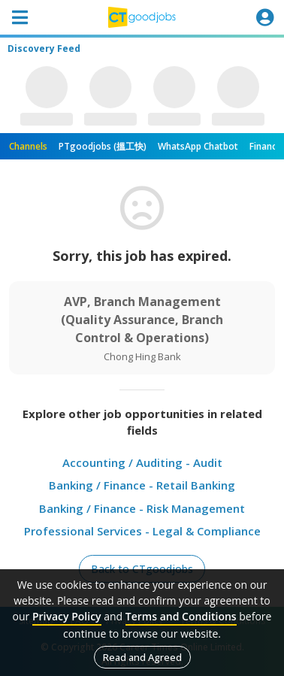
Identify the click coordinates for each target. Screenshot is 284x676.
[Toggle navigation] (19, 17)
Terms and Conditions (181, 616)
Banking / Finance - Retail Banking (142, 485)
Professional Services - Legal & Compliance (142, 530)
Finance (265, 146)
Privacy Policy (66, 616)
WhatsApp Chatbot (198, 146)
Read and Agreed (142, 657)
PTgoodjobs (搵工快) (103, 146)
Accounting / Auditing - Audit (142, 462)
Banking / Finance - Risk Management (142, 508)
